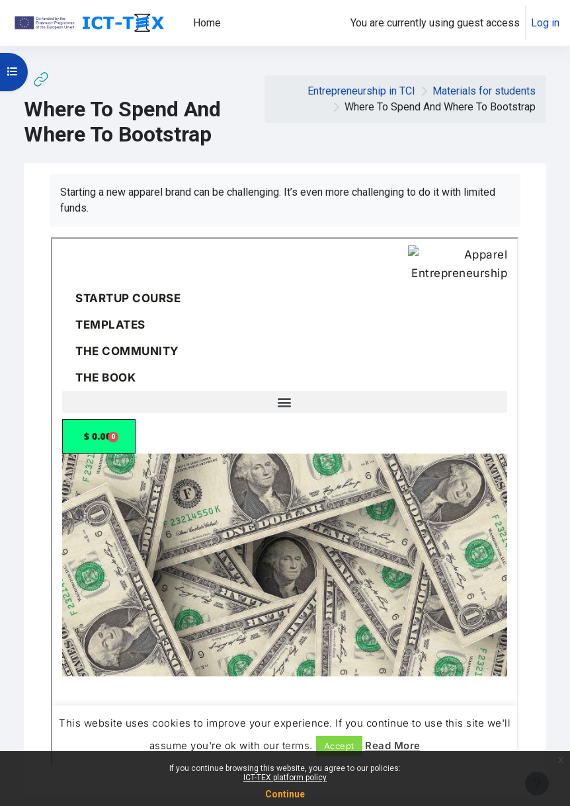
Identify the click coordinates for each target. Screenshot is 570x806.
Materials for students (484, 91)
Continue (285, 794)
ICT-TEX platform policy (285, 777)
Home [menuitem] (207, 23)
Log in (545, 23)
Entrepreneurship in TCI (361, 91)
